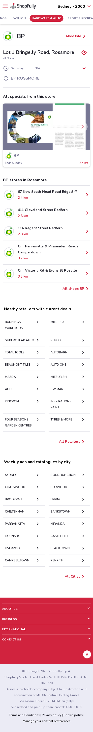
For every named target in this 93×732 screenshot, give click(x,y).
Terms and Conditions (24, 715)
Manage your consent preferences (46, 721)
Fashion (19, 18)
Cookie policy (73, 715)
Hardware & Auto (47, 18)
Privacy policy (51, 715)
